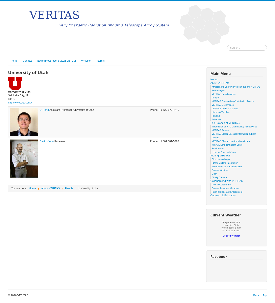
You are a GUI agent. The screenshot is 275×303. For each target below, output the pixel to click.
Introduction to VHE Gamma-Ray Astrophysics (234, 126)
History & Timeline (221, 112)
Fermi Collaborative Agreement (227, 192)
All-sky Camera (219, 177)
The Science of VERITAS (225, 122)
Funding (216, 116)
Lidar (214, 174)
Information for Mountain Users (227, 166)
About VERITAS (219, 83)
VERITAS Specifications (223, 94)
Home (14, 60)
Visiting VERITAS (220, 155)
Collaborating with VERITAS (226, 180)
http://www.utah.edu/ (20, 102)
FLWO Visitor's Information (225, 163)
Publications (218, 148)
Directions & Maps (221, 159)
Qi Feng (44, 109)
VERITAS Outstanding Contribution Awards (233, 101)
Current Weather (220, 170)
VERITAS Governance (223, 105)
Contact (27, 60)
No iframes (231, 230)
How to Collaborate (221, 184)
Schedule (216, 119)
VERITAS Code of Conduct (225, 108)
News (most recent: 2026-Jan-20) (56, 60)
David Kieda (47, 141)
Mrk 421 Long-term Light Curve (227, 145)
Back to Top (260, 295)
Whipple (86, 60)
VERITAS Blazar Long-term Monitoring (231, 141)
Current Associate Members (225, 188)
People (215, 97)
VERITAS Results (220, 130)
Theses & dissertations (224, 152)
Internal (100, 60)
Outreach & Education (223, 195)
